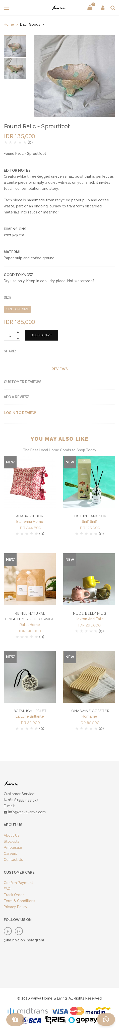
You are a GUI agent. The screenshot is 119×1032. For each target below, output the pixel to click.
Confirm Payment (18, 883)
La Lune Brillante (30, 716)
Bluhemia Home (29, 522)
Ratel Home (30, 625)
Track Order (14, 895)
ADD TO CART (41, 335)
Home (9, 24)
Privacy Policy (15, 907)
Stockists (11, 841)
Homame (89, 716)
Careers (10, 854)
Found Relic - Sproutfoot (37, 126)
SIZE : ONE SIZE (17, 309)
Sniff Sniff (89, 522)
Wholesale (13, 847)
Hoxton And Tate (89, 619)
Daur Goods (30, 24)
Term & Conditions (19, 901)
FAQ (7, 889)
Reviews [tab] (59, 369)
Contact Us (13, 860)
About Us (11, 835)
